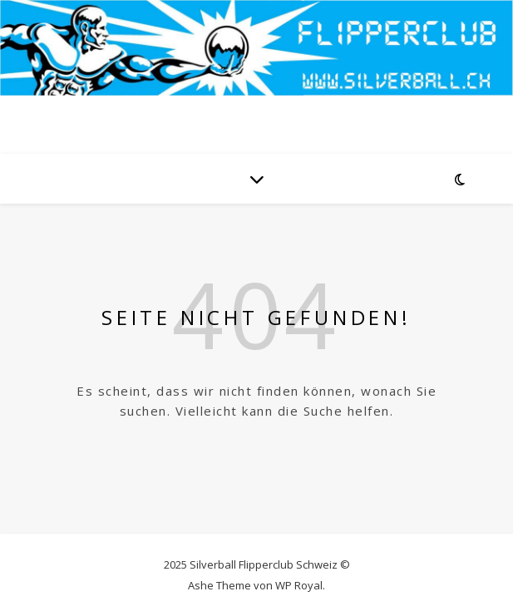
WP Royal (299, 585)
